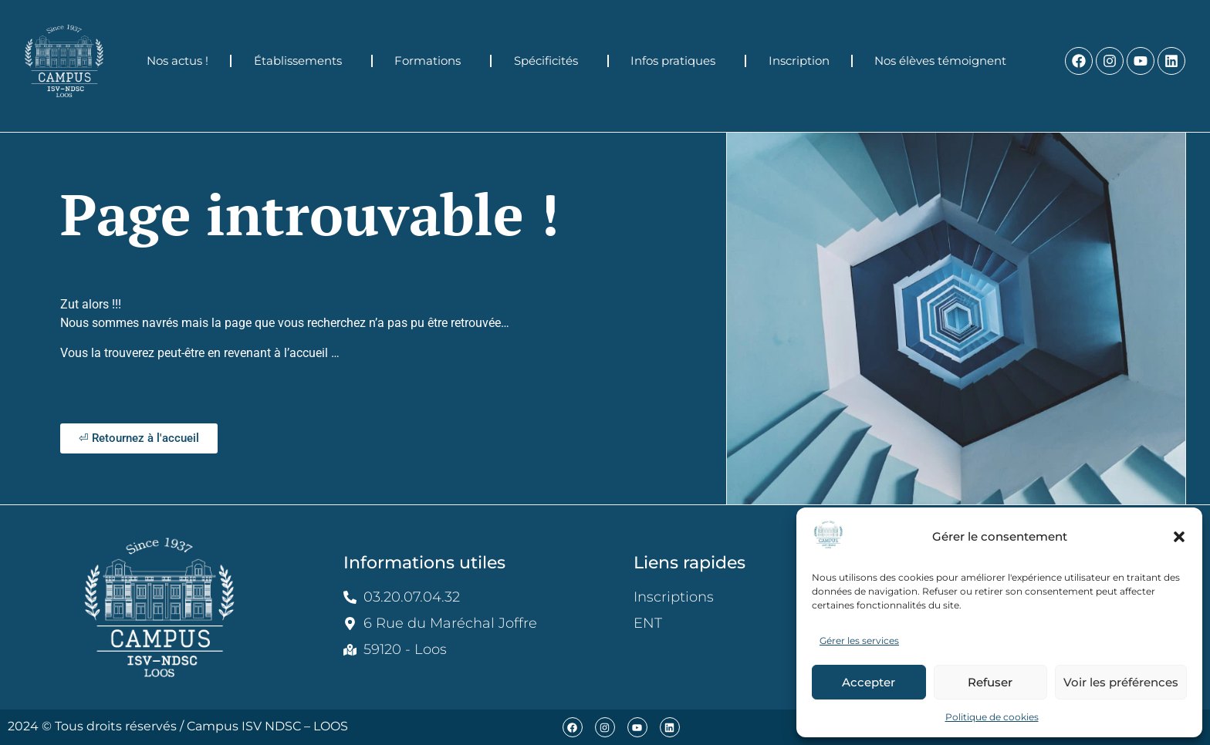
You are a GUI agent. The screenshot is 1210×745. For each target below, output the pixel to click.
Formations (431, 61)
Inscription (799, 60)
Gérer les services (859, 640)
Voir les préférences (1120, 682)
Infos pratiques (676, 61)
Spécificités (550, 61)
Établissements (302, 61)
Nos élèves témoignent (944, 61)
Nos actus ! (177, 60)
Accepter (868, 682)
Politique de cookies (992, 717)
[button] (1179, 536)
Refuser (990, 682)
